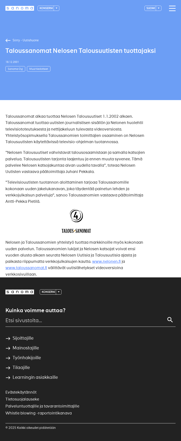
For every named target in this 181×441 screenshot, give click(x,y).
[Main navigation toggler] (171, 8)
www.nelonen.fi (106, 261)
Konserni (46, 8)
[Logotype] (19, 8)
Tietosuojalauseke (22, 399)
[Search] (170, 319)
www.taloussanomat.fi (26, 267)
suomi (150, 8)
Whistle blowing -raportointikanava (38, 413)
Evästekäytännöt (21, 392)
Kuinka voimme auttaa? (35, 310)
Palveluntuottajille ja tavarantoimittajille (42, 406)
